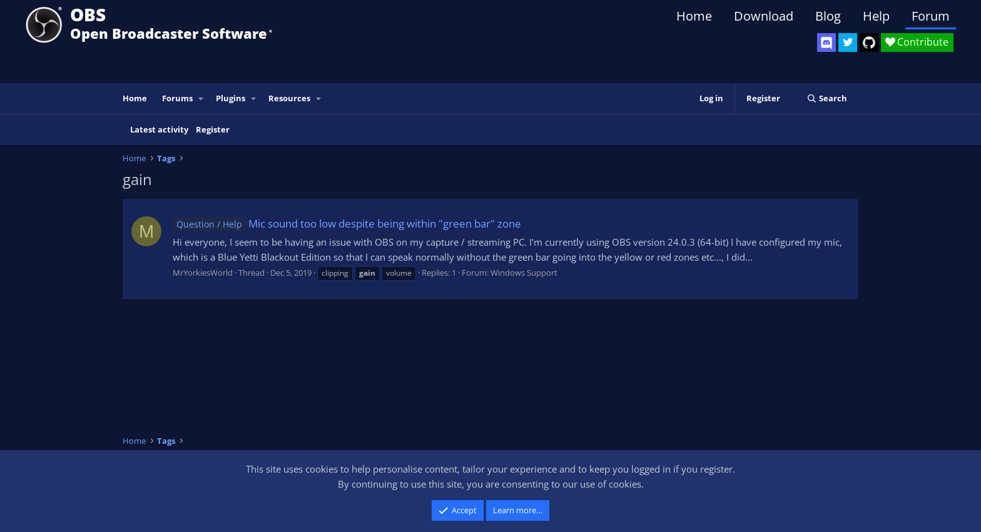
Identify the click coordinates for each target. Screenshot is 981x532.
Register (213, 129)
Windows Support (523, 272)
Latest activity (159, 129)
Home (694, 16)
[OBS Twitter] (847, 42)
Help (876, 16)
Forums (177, 98)
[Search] (826, 98)
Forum (931, 16)
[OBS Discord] (826, 42)
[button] (201, 98)
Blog (828, 16)
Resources (289, 98)
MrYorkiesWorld (203, 272)
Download (763, 16)
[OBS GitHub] (869, 42)
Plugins (230, 98)
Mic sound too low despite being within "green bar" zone (347, 223)
